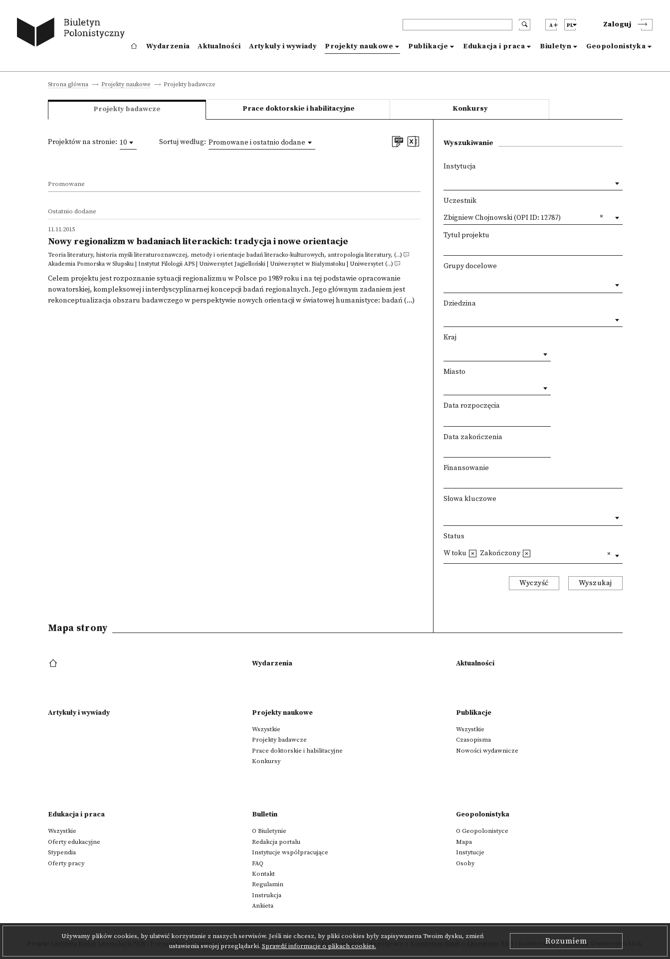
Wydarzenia (168, 46)
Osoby (465, 863)
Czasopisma (473, 740)
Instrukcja (266, 895)
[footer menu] (54, 663)
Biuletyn (555, 46)
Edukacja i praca (494, 46)
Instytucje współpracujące (290, 852)
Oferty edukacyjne (74, 842)
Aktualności (219, 46)
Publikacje (428, 46)
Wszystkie (266, 729)
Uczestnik (460, 200)
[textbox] (446, 282)
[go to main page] (73, 33)
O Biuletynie (269, 831)
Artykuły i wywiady (283, 46)
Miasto (454, 371)
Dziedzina (460, 303)
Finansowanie (466, 468)
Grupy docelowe (470, 266)
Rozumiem (566, 941)
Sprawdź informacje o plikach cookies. (319, 946)
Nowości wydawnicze (487, 751)
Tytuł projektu (466, 235)
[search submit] (524, 24)
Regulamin (267, 884)
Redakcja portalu (276, 842)
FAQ (257, 863)
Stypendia (62, 852)
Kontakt (263, 874)
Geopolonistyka (616, 46)
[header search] (457, 24)
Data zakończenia (473, 437)
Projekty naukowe (359, 46)
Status (454, 536)
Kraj (450, 337)
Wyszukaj (595, 583)
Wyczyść (534, 583)
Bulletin (264, 814)
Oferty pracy (66, 863)
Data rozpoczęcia (472, 405)
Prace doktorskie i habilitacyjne (298, 108)
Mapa (464, 842)
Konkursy (470, 108)
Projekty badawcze (279, 740)
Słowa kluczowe (470, 498)
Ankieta (262, 906)
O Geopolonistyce (482, 831)
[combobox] (128, 143)
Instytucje (470, 852)
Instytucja (460, 166)
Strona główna (68, 85)
